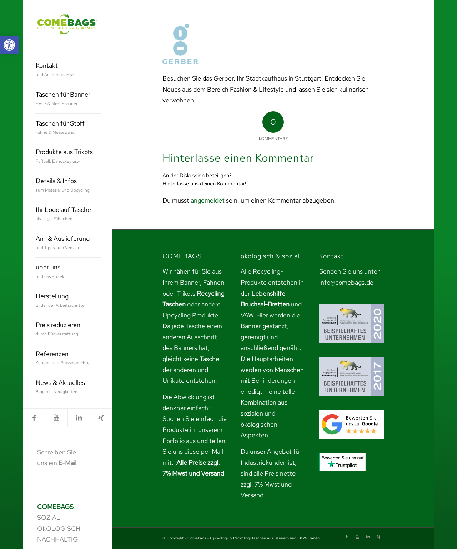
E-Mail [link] (67, 463)
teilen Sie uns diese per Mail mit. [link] (193, 452)
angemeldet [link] (208, 200)
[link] (9, 45)
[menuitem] (68, 70)
